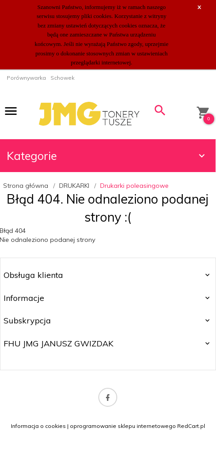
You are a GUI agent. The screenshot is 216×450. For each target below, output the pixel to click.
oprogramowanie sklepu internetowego (123, 426)
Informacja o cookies (38, 426)
